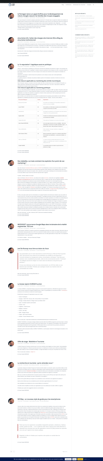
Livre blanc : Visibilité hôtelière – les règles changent (83, 15)
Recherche (34, 250)
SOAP (62, 414)
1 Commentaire (26, 17)
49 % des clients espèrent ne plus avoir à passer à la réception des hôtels (84, 46)
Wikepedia (32, 187)
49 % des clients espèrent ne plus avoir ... (81, 45)
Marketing (33, 66)
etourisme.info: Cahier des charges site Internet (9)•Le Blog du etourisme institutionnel (40, 39)
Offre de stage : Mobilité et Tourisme (31, 342)
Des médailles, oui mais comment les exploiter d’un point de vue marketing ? (41, 162)
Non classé (33, 17)
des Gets (46, 177)
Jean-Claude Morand (41, 17)
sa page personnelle (54, 188)
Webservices (43, 412)
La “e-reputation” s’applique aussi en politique (34, 65)
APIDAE (52, 417)
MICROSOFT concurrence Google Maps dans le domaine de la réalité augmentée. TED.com (42, 225)
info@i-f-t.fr (33, 351)
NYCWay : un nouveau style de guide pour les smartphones (39, 399)
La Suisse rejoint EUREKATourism (30, 284)
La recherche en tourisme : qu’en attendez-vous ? (35, 363)
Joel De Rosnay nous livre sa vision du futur (33, 249)
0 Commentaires (26, 66)
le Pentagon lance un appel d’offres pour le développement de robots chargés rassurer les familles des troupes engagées (40, 15)
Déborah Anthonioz (29, 177)
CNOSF (40, 167)
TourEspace (64, 290)
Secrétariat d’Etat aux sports (31, 167)
